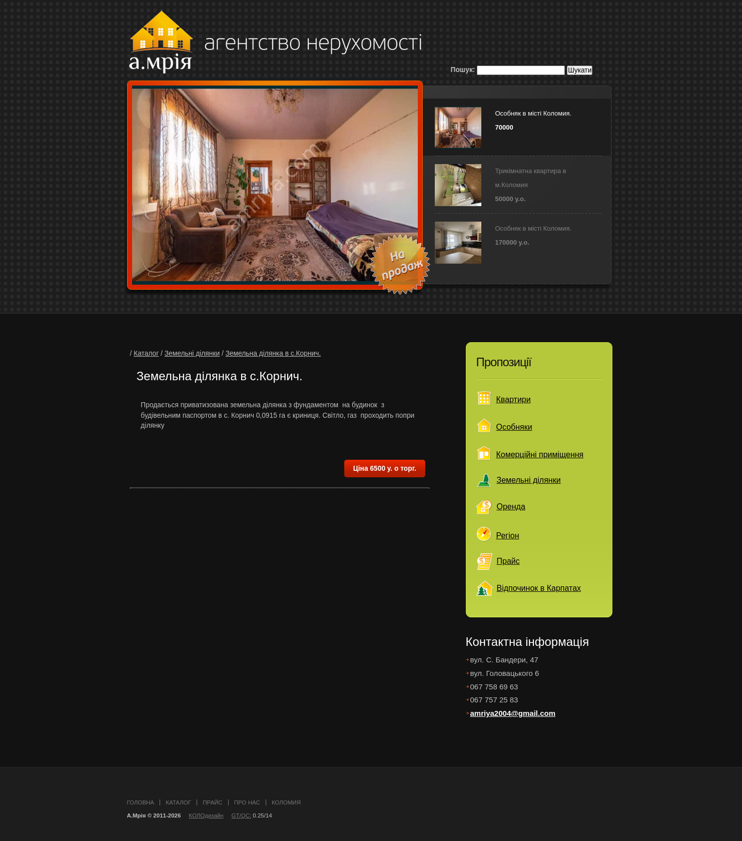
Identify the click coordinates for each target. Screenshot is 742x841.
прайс (212, 802)
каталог (178, 802)
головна (141, 802)
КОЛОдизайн (206, 815)
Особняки (514, 427)
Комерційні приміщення (540, 454)
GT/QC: (242, 815)
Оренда (511, 506)
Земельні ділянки (192, 353)
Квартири (513, 399)
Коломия (286, 802)
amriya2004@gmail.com (513, 713)
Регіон (507, 535)
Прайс (508, 561)
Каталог (146, 353)
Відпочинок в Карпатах (539, 588)
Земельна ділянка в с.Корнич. (273, 353)
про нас (247, 802)
